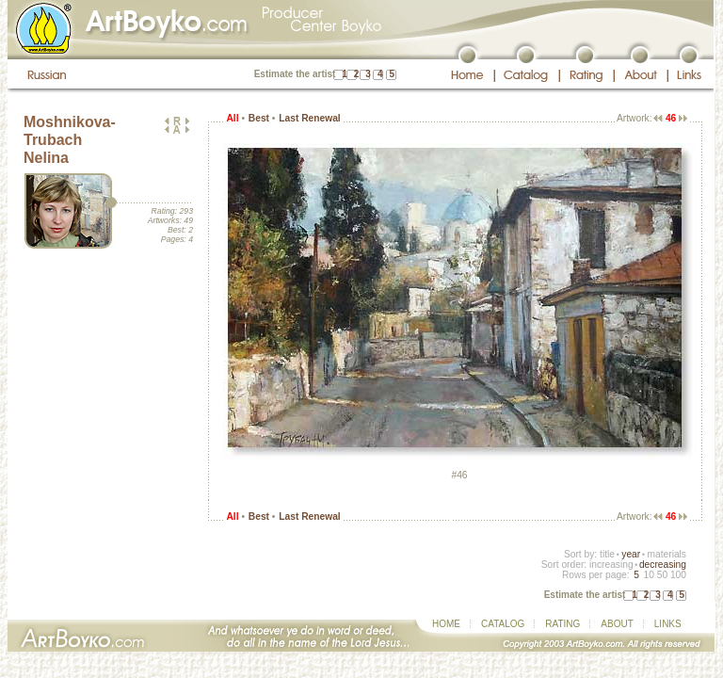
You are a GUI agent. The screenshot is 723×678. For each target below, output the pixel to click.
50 (662, 575)
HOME (446, 624)
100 (678, 575)
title (607, 554)
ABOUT (617, 624)
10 (648, 575)
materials (666, 554)
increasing (611, 564)
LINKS (668, 624)
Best (259, 118)
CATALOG (502, 624)
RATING (562, 624)
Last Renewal (309, 118)
